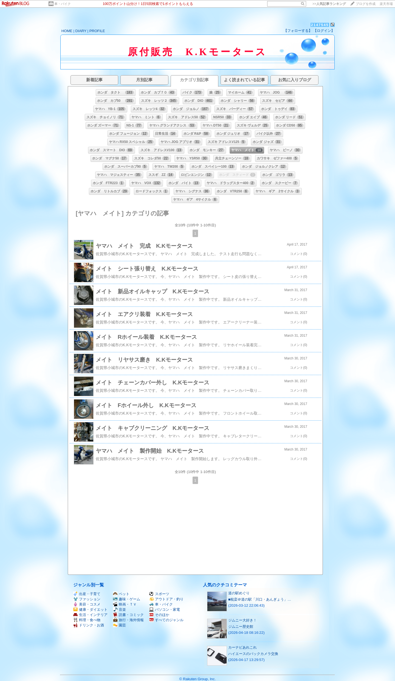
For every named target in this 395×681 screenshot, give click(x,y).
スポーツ (159, 594)
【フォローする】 (298, 31)
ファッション (86, 599)
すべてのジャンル (166, 620)
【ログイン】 (324, 31)
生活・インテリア (90, 615)
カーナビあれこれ (242, 647)
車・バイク (62, 4)
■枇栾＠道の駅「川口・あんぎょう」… (259, 599)
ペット (121, 594)
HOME (66, 31)
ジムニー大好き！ (242, 620)
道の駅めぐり (239, 593)
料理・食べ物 (86, 620)
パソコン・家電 (164, 609)
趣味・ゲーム (126, 599)
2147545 (320, 25)
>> (329, 4)
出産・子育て (86, 594)
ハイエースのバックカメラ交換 (253, 654)
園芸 (119, 625)
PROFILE (97, 31)
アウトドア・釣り (166, 599)
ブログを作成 (366, 4)
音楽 (119, 609)
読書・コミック (128, 615)
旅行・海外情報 (128, 620)
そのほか (159, 615)
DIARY (80, 31)
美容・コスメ (86, 604)
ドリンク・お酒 (88, 625)
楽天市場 (386, 4)
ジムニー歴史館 (240, 626)
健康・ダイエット (90, 609)
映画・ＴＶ (125, 604)
